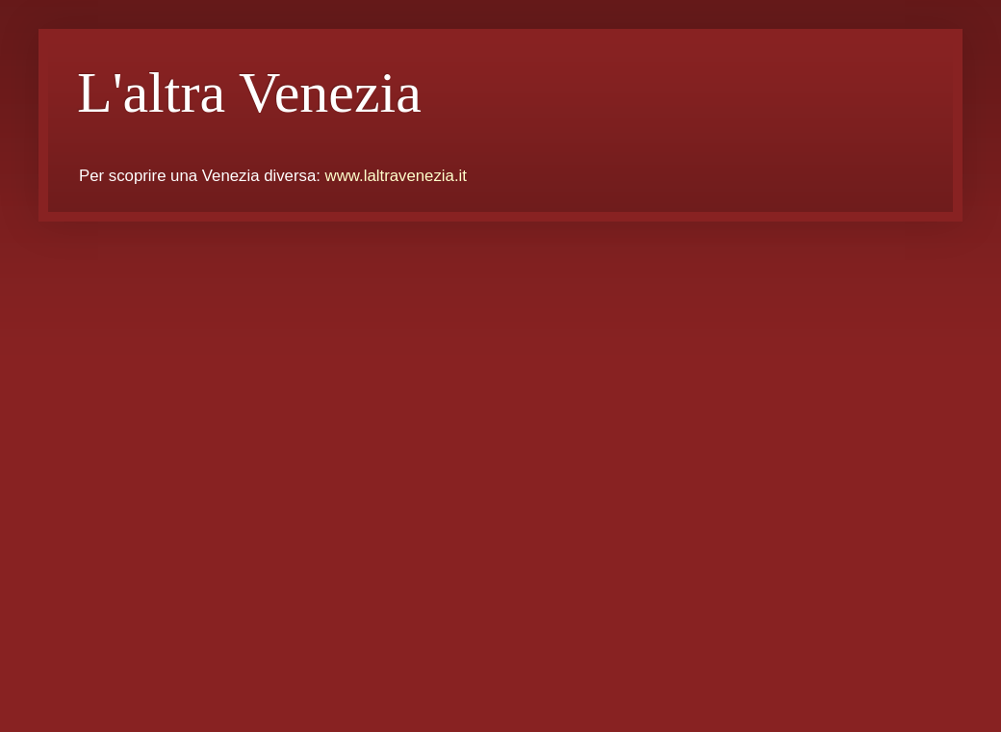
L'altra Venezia (249, 92)
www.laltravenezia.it (396, 176)
